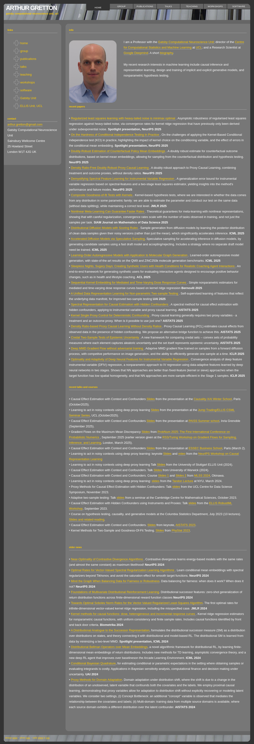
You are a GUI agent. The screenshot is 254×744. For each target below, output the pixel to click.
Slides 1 (163, 475)
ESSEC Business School (205, 448)
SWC (28, 737)
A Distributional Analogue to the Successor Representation (110, 630)
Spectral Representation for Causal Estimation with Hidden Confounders (120, 304)
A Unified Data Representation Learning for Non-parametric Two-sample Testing (125, 293)
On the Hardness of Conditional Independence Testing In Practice (115, 134)
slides (156, 481)
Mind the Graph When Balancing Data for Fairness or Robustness (115, 581)
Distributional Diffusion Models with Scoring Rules (105, 228)
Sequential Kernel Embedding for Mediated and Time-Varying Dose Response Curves (129, 282)
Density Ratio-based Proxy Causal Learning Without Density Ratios (116, 326)
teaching (192, 6)
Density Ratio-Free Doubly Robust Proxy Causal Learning (110, 167)
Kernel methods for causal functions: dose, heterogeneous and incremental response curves (133, 614)
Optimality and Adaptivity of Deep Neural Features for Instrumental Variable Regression (130, 359)
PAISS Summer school (203, 421)
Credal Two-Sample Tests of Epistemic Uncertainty (105, 337)
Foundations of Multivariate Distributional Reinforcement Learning (115, 592)
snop (14, 737)
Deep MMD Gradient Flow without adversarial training (107, 348)
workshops (215, 6)
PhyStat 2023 (181, 530)
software (238, 6)
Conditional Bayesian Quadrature (93, 663)
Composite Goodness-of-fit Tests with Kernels (102, 195)
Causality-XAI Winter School (213, 399)
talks (168, 6)
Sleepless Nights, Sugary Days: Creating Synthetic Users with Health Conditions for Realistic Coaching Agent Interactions (153, 266)
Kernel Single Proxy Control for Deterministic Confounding (110, 315)
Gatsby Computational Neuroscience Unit (186, 42)
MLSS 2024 (202, 475)
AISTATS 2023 (185, 525)
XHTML (40, 737)
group (121, 6)
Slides (150, 399)
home (97, 7)
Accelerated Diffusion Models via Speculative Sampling (108, 239)
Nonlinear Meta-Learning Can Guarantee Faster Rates (108, 211)
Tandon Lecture (182, 481)
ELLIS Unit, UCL (31, 106)
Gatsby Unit (28, 98)
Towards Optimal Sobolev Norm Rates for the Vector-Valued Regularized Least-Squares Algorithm (137, 603)
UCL (199, 47)
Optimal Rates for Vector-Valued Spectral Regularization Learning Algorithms (123, 570)
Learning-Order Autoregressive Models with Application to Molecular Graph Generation (129, 255)
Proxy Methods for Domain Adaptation (96, 679)
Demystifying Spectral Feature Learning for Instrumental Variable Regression (123, 178)
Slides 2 (181, 475)
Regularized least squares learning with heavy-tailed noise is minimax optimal (123, 118)
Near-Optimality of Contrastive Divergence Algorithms (107, 559)
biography (166, 53)
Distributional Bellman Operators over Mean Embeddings (109, 647)
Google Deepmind (136, 53)
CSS (47, 737)
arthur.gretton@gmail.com (24, 124)
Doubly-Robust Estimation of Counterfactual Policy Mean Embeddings (118, 151)
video (182, 453)
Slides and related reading (86, 519)
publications (145, 6)
